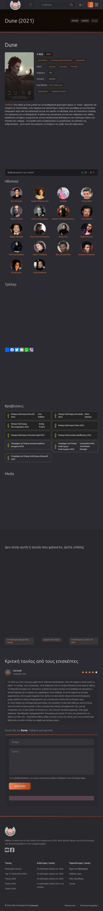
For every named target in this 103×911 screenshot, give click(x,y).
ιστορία (8, 108)
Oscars (72, 883)
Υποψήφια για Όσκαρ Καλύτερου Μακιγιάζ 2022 (29, 457)
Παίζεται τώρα (75, 873)
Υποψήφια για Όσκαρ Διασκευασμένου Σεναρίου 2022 (28, 444)
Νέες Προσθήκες (76, 878)
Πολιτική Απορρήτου (89, 905)
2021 (48, 54)
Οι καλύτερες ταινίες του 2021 (82, 641)
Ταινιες (85, 20)
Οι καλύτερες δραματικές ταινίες (18, 641)
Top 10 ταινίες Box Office (16, 873)
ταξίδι (20, 104)
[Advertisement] (51, 146)
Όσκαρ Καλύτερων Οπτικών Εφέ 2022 (28, 435)
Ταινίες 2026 (10, 878)
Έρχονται (78, 868)
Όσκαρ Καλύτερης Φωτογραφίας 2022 (29, 425)
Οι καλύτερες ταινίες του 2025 (50, 873)
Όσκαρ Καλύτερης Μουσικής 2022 (76, 416)
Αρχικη (75, 20)
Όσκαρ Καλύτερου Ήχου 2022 (71, 425)
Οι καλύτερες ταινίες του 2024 (50, 878)
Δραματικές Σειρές (51, 640)
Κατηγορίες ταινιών (13, 868)
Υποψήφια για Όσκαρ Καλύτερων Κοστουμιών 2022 (76, 446)
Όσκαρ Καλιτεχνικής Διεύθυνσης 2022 (74, 435)
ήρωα (70, 104)
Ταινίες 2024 (10, 888)
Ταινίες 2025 (10, 883)
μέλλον (43, 114)
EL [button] (81, 4)
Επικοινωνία (70, 905)
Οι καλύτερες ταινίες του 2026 (50, 868)
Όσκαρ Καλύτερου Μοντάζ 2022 (29, 416)
